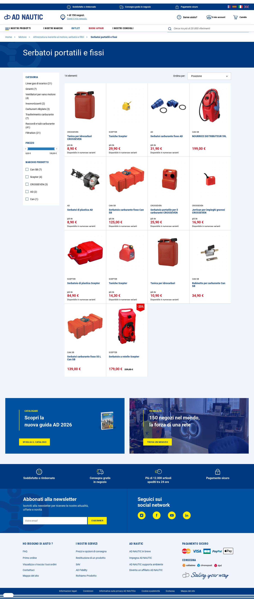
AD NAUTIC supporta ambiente (146, 564)
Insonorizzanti (36, 105)
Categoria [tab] (32, 78)
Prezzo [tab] (30, 144)
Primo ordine (30, 557)
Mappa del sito (31, 575)
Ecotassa (170, 591)
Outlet (80, 29)
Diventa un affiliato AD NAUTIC (146, 570)
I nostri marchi (55, 29)
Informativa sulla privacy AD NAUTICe (117, 591)
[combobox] (208, 28)
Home (8, 38)
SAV (78, 564)
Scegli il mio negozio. (77, 18)
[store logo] (23, 17)
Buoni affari (102, 29)
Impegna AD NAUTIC (140, 557)
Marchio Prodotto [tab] (37, 163)
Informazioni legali (68, 591)
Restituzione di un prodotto (90, 557)
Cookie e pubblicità (151, 591)
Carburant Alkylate (38, 110)
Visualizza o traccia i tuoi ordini (39, 564)
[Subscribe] (97, 520)
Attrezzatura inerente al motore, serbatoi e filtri (58, 38)
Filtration (33, 134)
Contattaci (28, 570)
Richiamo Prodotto (86, 575)
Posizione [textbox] (196, 77)
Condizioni (88, 591)
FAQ (25, 551)
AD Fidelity (81, 570)
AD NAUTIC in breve (140, 551)
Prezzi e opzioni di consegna (91, 551)
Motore (23, 38)
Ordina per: (179, 77)
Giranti (32, 90)
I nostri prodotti (20, 29)
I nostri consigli (131, 29)
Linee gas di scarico (39, 85)
